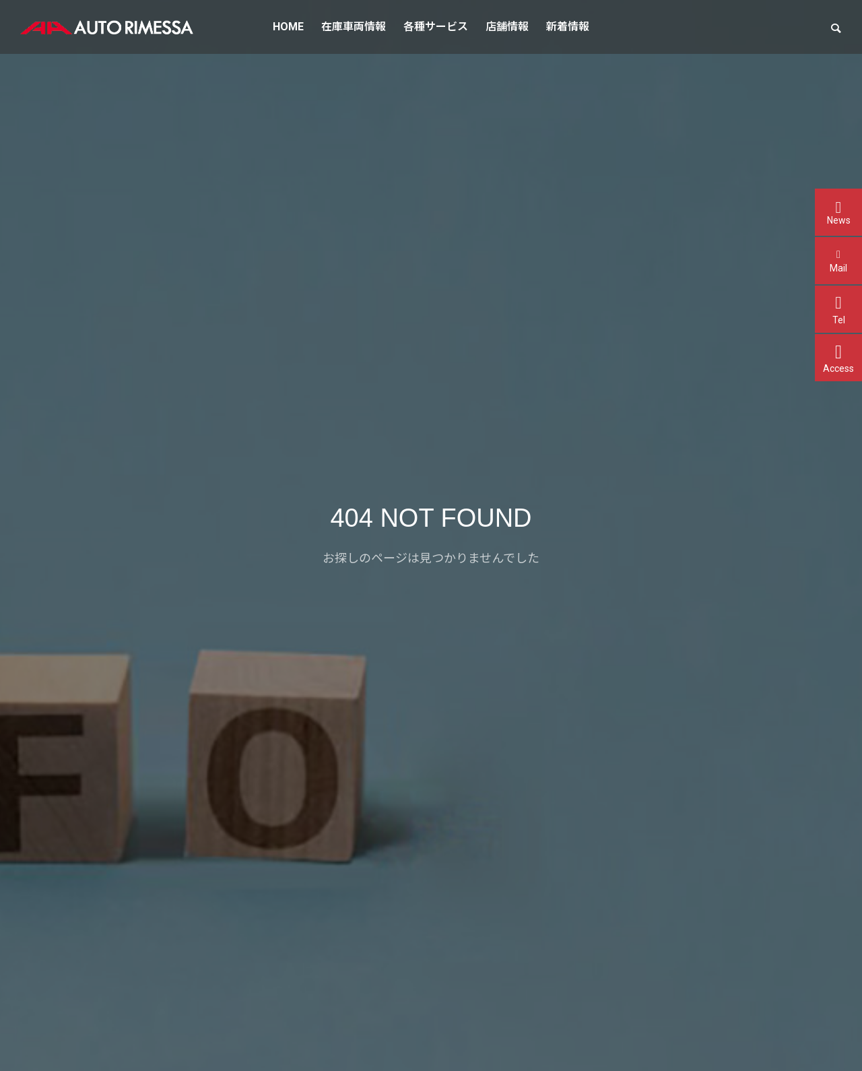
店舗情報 (507, 26)
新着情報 (567, 26)
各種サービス (435, 26)
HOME (288, 26)
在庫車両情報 (353, 26)
